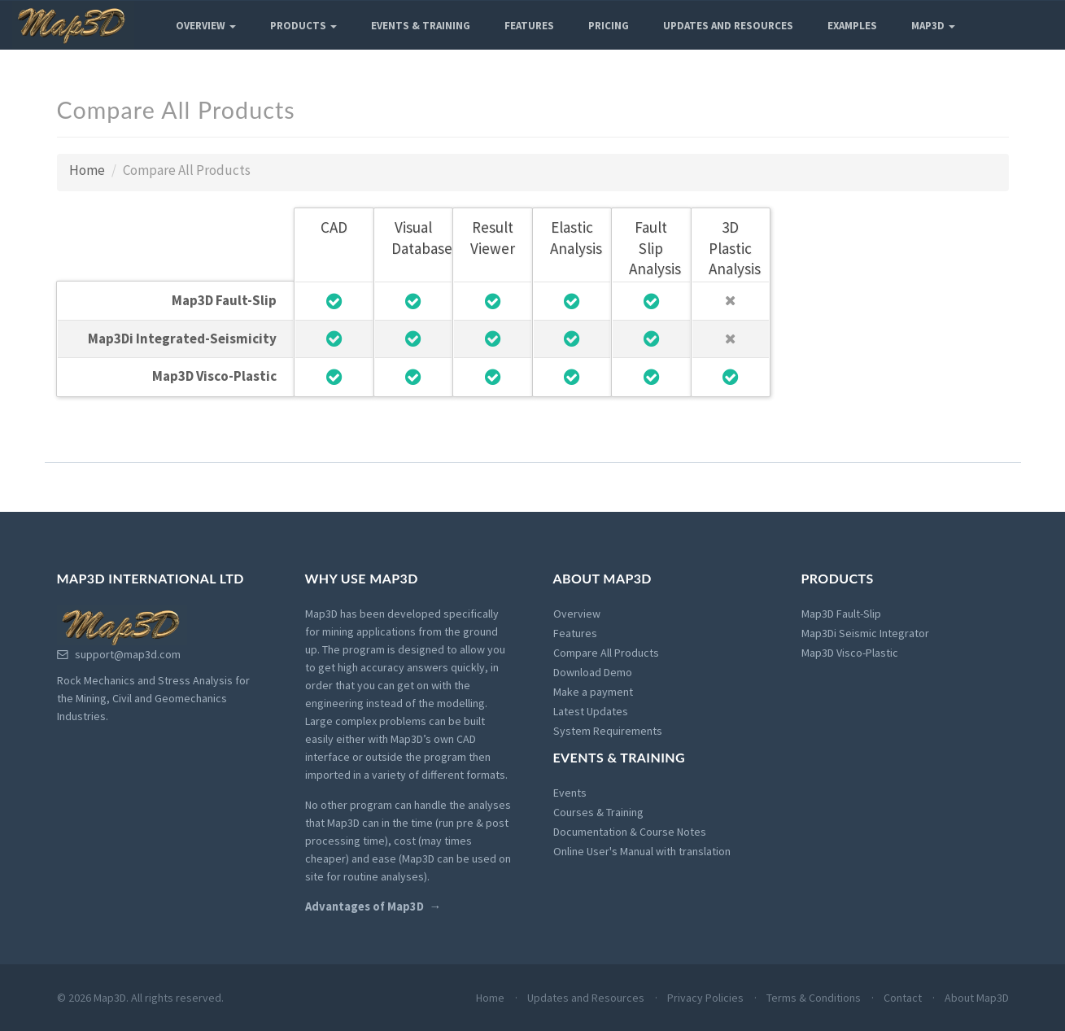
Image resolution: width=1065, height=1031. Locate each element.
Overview (206, 26)
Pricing (608, 26)
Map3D (933, 26)
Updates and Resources (728, 26)
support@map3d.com (119, 654)
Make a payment (593, 691)
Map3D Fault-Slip (841, 613)
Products (303, 26)
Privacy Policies (705, 997)
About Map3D (977, 997)
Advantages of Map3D (364, 906)
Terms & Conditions (813, 997)
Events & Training (420, 26)
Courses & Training (598, 812)
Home (87, 170)
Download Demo (592, 672)
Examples (852, 26)
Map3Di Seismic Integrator (865, 633)
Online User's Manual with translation (642, 851)
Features (529, 26)
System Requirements (607, 730)
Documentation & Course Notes (629, 831)
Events (570, 792)
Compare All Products (606, 652)
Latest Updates (590, 711)
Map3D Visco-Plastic (849, 652)
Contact (903, 997)
